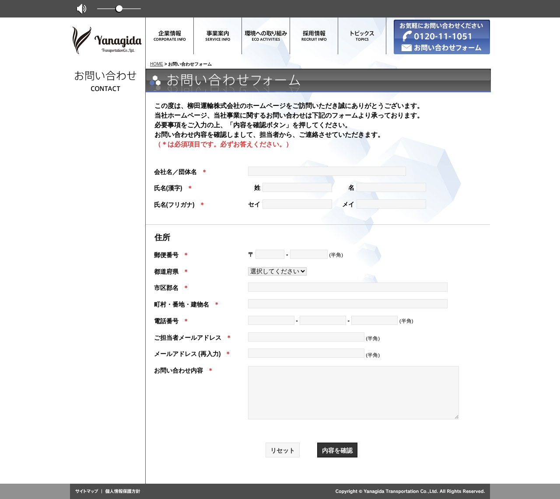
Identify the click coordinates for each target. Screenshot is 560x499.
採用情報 (314, 35)
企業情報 (170, 35)
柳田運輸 (107, 42)
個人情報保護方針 (121, 491)
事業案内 (218, 35)
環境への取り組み (266, 35)
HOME (156, 64)
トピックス (362, 35)
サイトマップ (88, 491)
